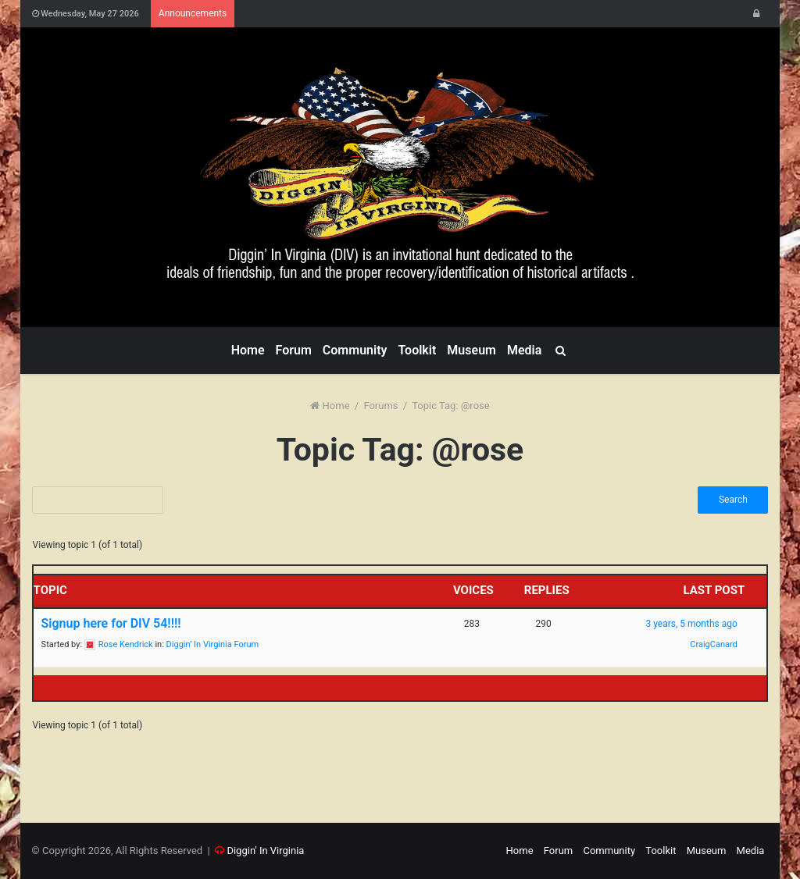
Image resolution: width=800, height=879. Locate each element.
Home (248, 350)
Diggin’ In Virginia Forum (212, 644)
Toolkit (417, 350)
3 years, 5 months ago (691, 623)
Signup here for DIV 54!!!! (111, 624)
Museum (471, 350)
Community (355, 350)
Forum (294, 350)
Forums (380, 405)
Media (524, 350)
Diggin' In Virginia (265, 850)
